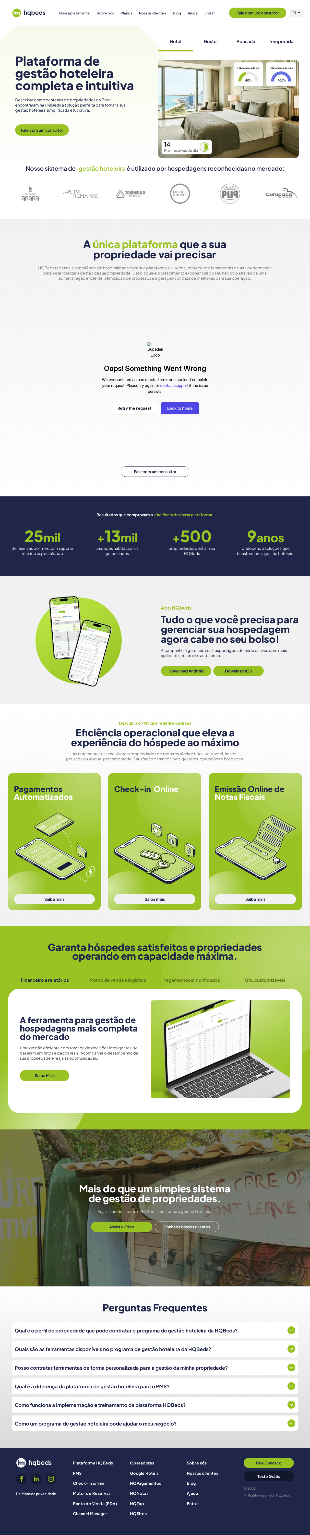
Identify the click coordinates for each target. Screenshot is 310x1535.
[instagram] (51, 1480)
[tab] (175, 42)
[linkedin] (36, 1480)
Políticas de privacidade (36, 1493)
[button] (74, 13)
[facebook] (21, 1480)
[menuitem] (74, 13)
